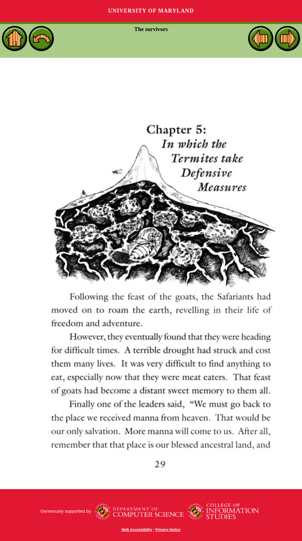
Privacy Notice (167, 530)
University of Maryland (151, 11)
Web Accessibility (137, 530)
